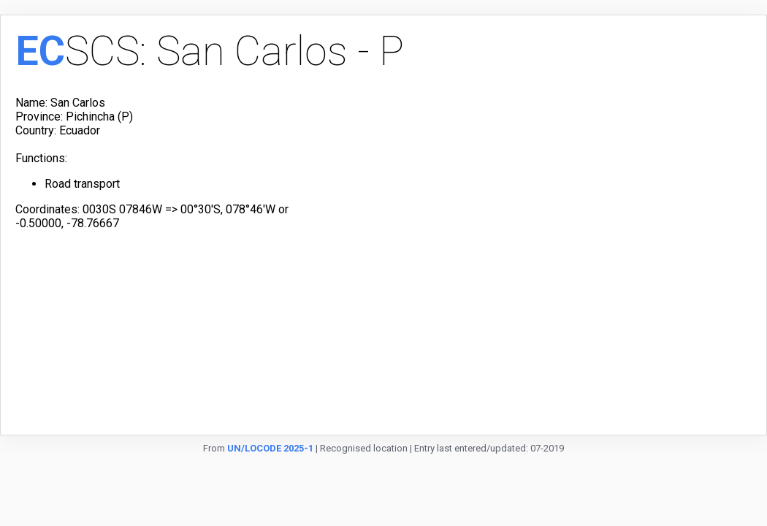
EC (40, 51)
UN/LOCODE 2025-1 (270, 448)
